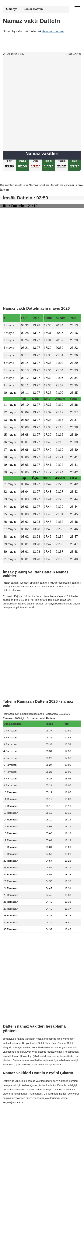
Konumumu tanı (53, 31)
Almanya (11, 9)
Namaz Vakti (27, 1113)
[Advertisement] (42, 104)
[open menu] (77, 6)
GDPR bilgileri (11, 1120)
